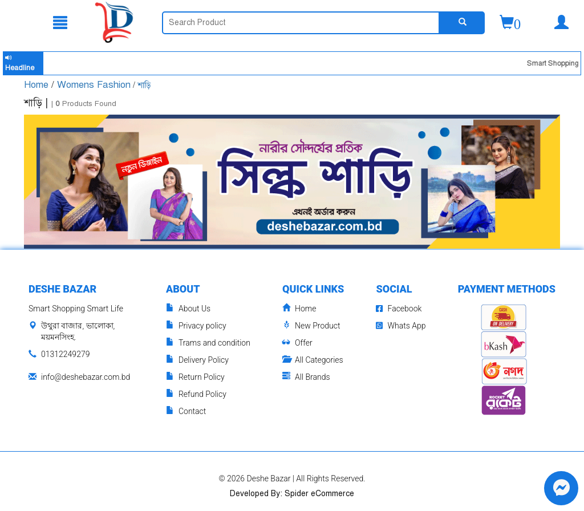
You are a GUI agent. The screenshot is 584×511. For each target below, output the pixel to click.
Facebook (398, 308)
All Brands (306, 377)
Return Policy (195, 377)
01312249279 (65, 354)
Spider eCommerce (319, 493)
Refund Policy (196, 394)
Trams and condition (208, 343)
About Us (188, 308)
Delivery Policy (197, 360)
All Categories (312, 360)
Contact (186, 411)
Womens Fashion (94, 85)
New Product (311, 326)
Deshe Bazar (269, 478)
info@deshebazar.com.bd (85, 377)
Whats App (400, 325)
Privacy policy (196, 326)
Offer (297, 343)
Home (37, 85)
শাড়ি (144, 85)
